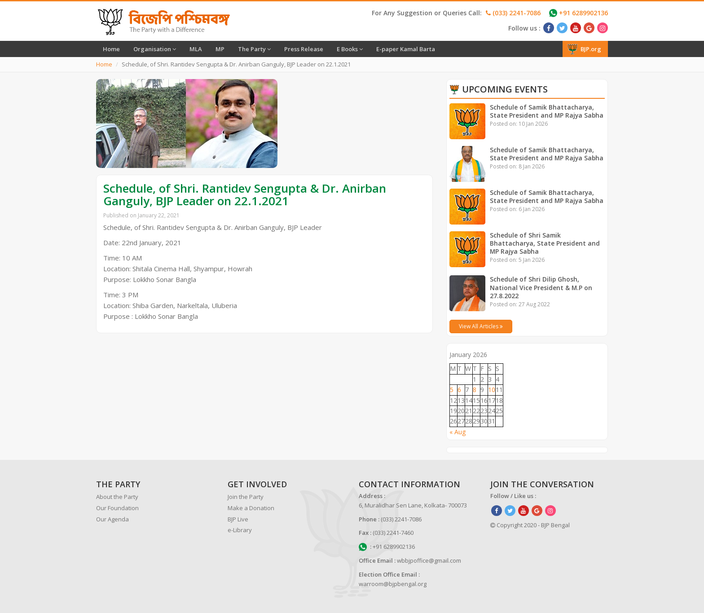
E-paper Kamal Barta (405, 49)
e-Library (240, 530)
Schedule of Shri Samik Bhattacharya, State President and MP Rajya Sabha (545, 243)
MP (220, 49)
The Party (254, 49)
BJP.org (584, 49)
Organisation (154, 49)
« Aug (457, 432)
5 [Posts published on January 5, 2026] (451, 389)
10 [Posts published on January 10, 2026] (491, 389)
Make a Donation (251, 508)
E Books (350, 49)
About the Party (117, 497)
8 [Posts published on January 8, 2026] (474, 389)
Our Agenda (112, 519)
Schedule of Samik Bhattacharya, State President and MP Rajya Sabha (547, 111)
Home (111, 49)
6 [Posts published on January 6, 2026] (459, 389)
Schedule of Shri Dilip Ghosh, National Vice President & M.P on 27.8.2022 (541, 287)
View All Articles (481, 326)
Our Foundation (117, 508)
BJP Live (238, 519)
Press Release (303, 49)
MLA (195, 49)
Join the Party (246, 497)
